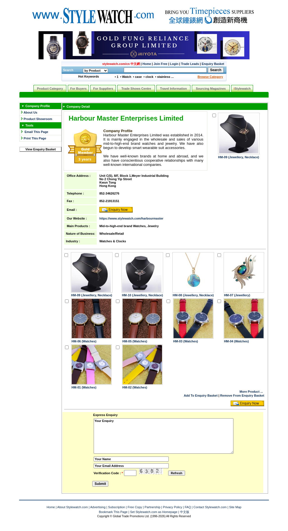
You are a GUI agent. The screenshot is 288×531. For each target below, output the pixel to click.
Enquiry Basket (213, 63)
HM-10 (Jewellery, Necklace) (142, 295)
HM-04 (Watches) (236, 341)
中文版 (184, 512)
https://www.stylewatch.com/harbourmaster (131, 218)
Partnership (152, 507)
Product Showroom (38, 119)
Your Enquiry (163, 436)
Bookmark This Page (113, 512)
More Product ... (251, 391)
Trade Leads (190, 63)
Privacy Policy (172, 507)
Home (146, 63)
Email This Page (36, 132)
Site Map (235, 507)
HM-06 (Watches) (83, 341)
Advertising (97, 507)
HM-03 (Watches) (185, 341)
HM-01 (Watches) (83, 387)
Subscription (116, 507)
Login (174, 63)
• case (137, 76)
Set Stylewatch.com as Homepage (153, 512)
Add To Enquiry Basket (200, 395)
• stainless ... (164, 76)
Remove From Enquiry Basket (242, 395)
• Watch (125, 76)
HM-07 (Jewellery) (237, 295)
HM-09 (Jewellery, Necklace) (238, 157)
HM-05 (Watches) (134, 341)
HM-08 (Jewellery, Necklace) (193, 295)
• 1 (116, 76)
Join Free (160, 63)
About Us (30, 112)
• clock (148, 76)
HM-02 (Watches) (134, 387)
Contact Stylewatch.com (210, 507)
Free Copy (135, 507)
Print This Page (35, 138)
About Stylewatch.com (72, 507)
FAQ (188, 507)
